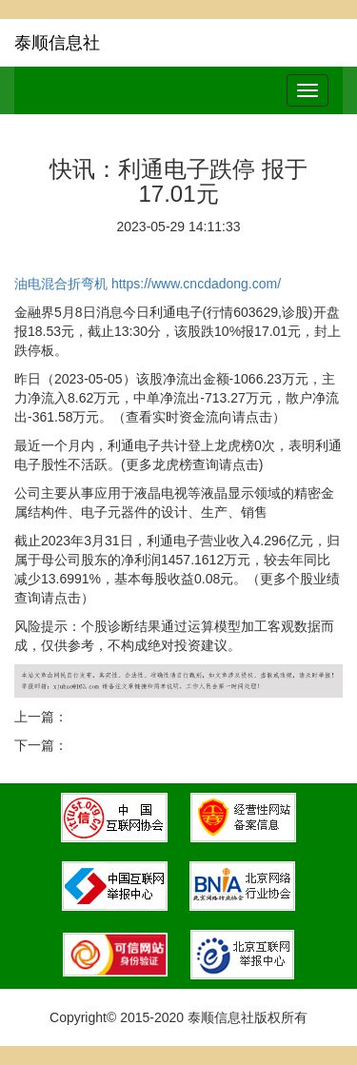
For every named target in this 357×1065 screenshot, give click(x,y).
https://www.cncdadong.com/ (196, 283)
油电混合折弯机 (61, 283)
